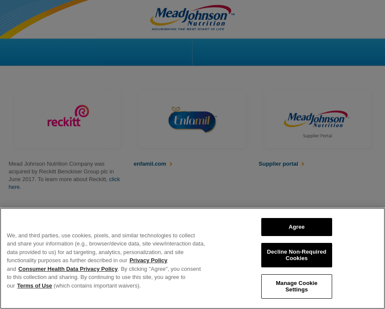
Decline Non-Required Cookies (296, 255)
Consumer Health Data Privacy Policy (68, 269)
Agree (297, 227)
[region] (192, 258)
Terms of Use (34, 285)
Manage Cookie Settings (297, 286)
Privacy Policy (148, 260)
